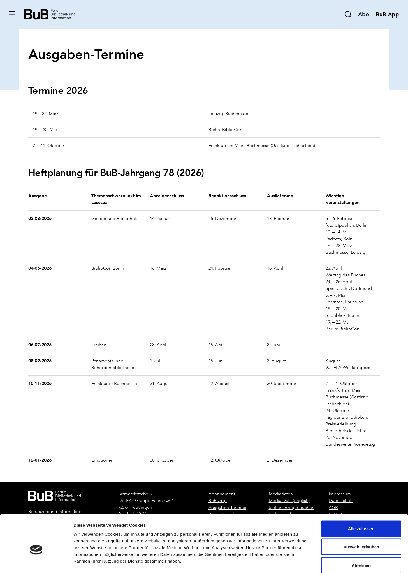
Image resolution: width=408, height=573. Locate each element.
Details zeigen (298, 562)
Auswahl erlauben (361, 517)
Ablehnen (361, 536)
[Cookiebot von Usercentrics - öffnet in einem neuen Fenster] (36, 562)
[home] (50, 13)
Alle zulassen (361, 499)
